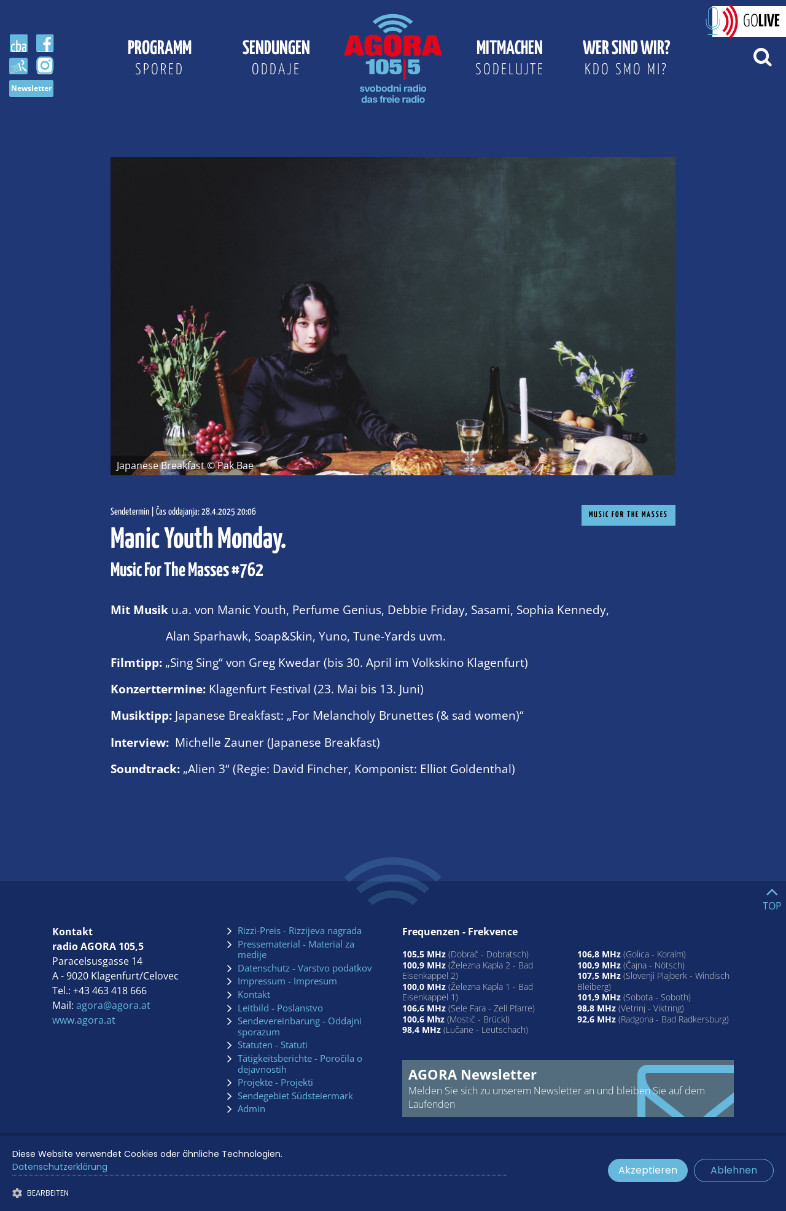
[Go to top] (772, 896)
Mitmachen (510, 60)
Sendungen (276, 60)
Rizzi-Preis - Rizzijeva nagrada (300, 930)
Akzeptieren (647, 1170)
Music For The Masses (628, 515)
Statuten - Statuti (273, 1045)
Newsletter (31, 88)
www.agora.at (83, 1020)
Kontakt (254, 994)
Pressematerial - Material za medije (296, 949)
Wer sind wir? (626, 60)
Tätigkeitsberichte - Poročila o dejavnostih (300, 1064)
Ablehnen (733, 1170)
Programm (160, 60)
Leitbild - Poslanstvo (280, 1008)
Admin (251, 1109)
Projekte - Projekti (275, 1082)
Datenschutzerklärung (59, 1167)
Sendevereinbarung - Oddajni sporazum (300, 1026)
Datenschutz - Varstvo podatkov (305, 968)
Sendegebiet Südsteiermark (295, 1096)
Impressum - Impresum (287, 981)
